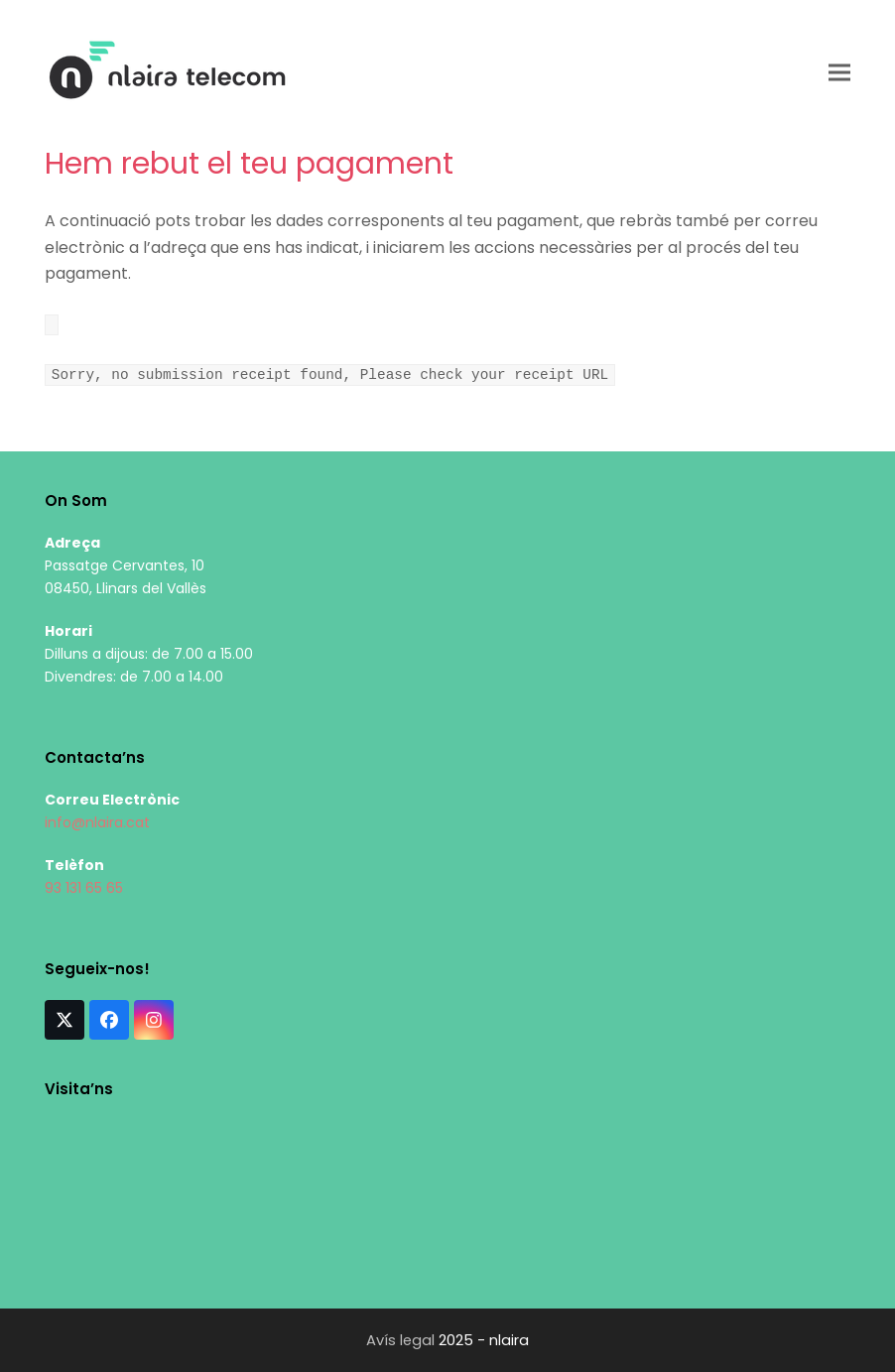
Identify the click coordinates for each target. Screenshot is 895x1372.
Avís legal (400, 1340)
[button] (839, 71)
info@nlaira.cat (97, 822)
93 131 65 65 (84, 888)
